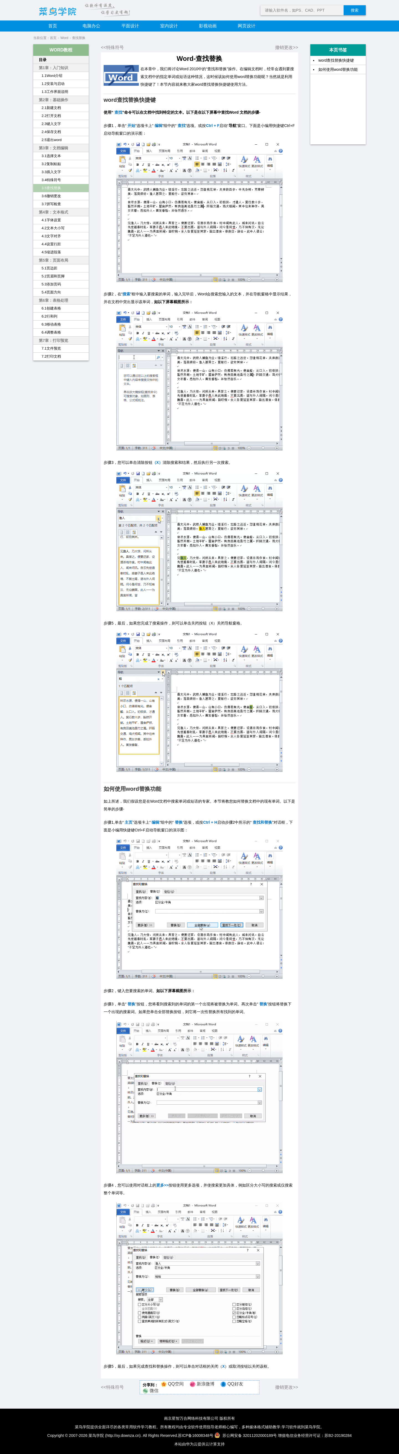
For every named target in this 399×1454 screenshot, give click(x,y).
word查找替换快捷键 (336, 60)
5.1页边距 (49, 268)
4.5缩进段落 (51, 252)
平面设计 (130, 26)
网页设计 (246, 26)
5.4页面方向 (51, 292)
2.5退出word (52, 140)
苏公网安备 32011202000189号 (246, 1435)
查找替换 (78, 38)
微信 (154, 1390)
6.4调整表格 (51, 332)
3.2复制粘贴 (51, 164)
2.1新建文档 (51, 108)
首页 (52, 26)
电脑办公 (91, 26)
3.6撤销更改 (51, 196)
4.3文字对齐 (51, 236)
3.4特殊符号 (51, 180)
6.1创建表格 (51, 308)
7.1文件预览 (51, 348)
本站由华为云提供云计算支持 (199, 1444)
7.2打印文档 (51, 356)
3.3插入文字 (51, 172)
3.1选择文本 (51, 156)
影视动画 (208, 26)
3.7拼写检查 (51, 204)
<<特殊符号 (112, 47)
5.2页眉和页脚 (53, 276)
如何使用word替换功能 (338, 69)
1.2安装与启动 (53, 84)
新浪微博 (205, 1384)
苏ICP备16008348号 (195, 1435)
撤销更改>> (286, 47)
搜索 (355, 10)
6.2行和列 (49, 316)
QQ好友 (235, 1384)
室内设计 (169, 26)
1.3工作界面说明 (55, 92)
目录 (43, 60)
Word (64, 38)
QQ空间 (176, 1384)
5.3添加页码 (51, 284)
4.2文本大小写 (53, 228)
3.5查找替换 (51, 188)
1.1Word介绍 (52, 76)
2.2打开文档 (51, 116)
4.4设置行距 (51, 244)
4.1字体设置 (51, 220)
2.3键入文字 (51, 124)
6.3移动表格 (51, 324)
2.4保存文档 (51, 132)
